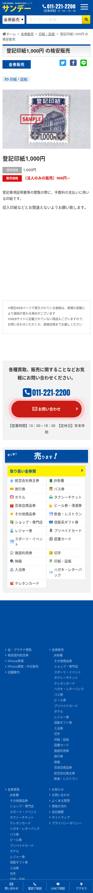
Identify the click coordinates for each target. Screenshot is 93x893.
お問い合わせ (46, 408)
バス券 (59, 489)
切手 (57, 552)
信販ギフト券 (63, 723)
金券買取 (14, 789)
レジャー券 (23, 530)
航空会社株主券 (27, 480)
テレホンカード (27, 583)
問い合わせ (11, 888)
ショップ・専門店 (29, 522)
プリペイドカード (68, 530)
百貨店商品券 (25, 505)
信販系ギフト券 (66, 522)
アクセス (81, 888)
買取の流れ (59, 806)
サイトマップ (61, 817)
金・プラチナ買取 (19, 650)
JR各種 (59, 480)
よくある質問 (61, 801)
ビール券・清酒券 (68, 505)
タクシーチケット (68, 497)
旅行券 (20, 489)
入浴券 (20, 569)
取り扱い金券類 (23, 471)
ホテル (20, 497)
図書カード (62, 538)
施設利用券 (23, 552)
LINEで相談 (58, 888)
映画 (18, 561)
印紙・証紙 (18, 79)
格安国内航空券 (18, 655)
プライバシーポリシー (67, 823)
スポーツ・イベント (29, 541)
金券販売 (58, 650)
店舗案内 (14, 672)
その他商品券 (25, 513)
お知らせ (58, 789)
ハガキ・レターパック (68, 572)
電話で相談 (35, 888)
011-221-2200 (61, 6)
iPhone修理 (16, 661)
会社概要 (58, 812)
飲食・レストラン (68, 513)
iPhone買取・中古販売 (23, 666)
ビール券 (60, 700)
